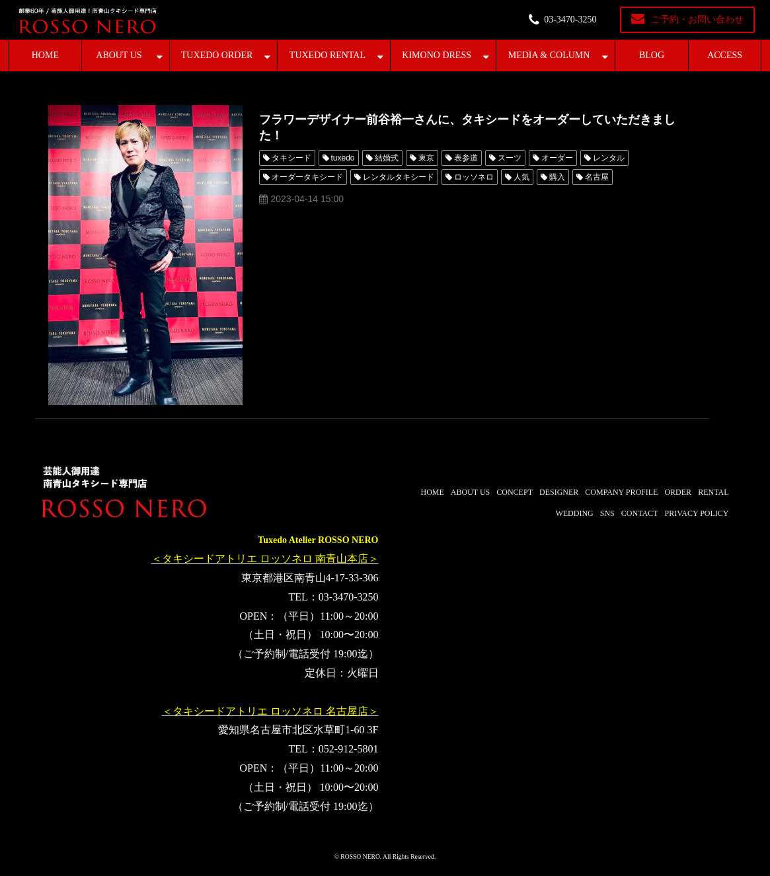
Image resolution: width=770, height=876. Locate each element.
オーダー (557, 158)
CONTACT (639, 513)
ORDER (677, 492)
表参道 (466, 158)
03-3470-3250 (570, 19)
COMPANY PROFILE (621, 492)
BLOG (651, 55)
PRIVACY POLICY (696, 513)
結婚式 (387, 158)
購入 (557, 177)
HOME (45, 55)
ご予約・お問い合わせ (697, 19)
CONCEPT (514, 492)
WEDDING (574, 513)
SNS (607, 513)
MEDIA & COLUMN (549, 55)
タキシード (291, 158)
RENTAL (713, 492)
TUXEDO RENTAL (327, 55)
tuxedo (343, 158)
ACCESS (724, 55)
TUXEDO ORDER (217, 55)
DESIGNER (558, 492)
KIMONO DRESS (436, 55)
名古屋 (597, 177)
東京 (426, 158)
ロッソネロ (474, 177)
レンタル (609, 158)
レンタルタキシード (398, 177)
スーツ (509, 158)
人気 (521, 177)
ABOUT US (118, 55)
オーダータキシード (307, 177)
